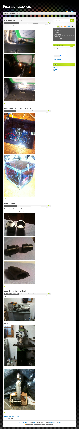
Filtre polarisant (9, 203)
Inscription (56, 57)
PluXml (34, 422)
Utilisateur (56, 48)
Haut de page (51, 424)
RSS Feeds (29, 424)
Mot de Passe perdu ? (58, 59)
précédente (6, 418)
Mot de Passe (57, 52)
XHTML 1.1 (35, 424)
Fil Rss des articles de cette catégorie (11, 416)
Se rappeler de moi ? (65, 56)
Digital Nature (57, 67)
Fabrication (35, 23)
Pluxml (55, 70)
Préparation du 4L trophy (13, 20)
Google (55, 69)
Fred (60, 422)
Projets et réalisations (17, 6)
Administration (42, 424)
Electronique (38, 110)
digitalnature (51, 422)
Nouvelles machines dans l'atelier (15, 291)
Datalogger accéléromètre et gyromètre (18, 108)
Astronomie (38, 206)
